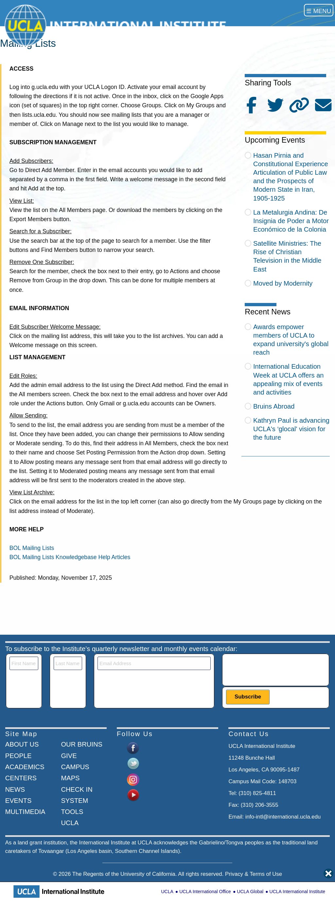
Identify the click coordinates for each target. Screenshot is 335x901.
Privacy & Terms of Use (253, 874)
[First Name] (23, 663)
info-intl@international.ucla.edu (283, 817)
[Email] (153, 663)
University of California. (148, 874)
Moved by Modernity (283, 283)
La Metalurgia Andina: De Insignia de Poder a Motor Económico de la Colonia (291, 221)
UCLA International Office (205, 891)
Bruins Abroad (274, 406)
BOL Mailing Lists (31, 548)
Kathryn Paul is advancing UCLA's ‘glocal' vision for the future (291, 429)
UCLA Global (250, 891)
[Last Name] (68, 663)
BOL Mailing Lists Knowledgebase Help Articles (70, 557)
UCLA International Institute (297, 891)
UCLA (167, 891)
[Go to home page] (117, 25)
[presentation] (276, 669)
